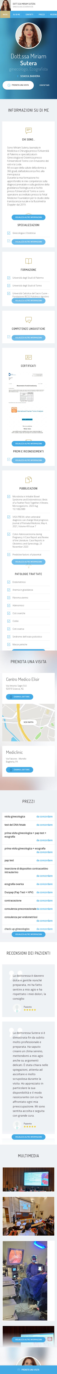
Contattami (44, 85)
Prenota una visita (28, 1369)
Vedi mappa (28, 722)
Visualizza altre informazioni (28, 217)
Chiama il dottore (20, 696)
